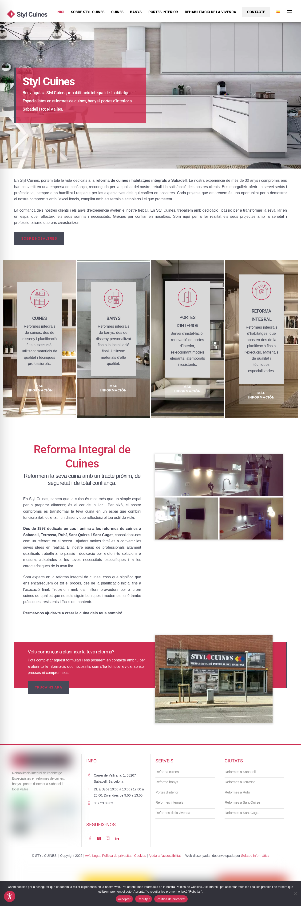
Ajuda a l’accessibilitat (165, 856)
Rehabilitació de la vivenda (210, 12)
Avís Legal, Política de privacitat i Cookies (115, 856)
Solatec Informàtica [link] (255, 856)
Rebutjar (144, 899)
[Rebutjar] (295, 893)
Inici (60, 12)
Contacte (256, 12)
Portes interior (163, 12)
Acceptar (124, 899)
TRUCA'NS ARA (48, 687)
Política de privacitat (171, 899)
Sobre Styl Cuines (87, 12)
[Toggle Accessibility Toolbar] (10, 896)
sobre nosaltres (39, 238)
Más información (39, 388)
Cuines (117, 12)
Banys (136, 12)
